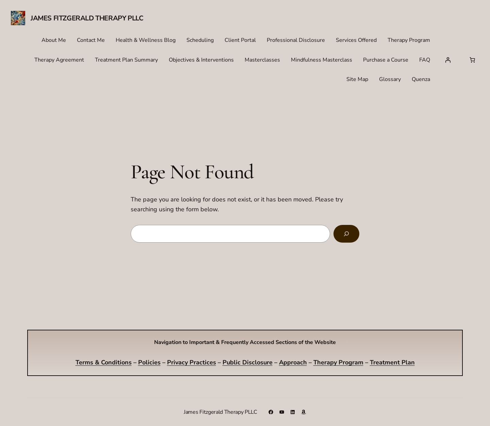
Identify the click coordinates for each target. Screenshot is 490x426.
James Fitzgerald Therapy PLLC (87, 18)
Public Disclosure (248, 362)
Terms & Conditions (104, 362)
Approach (293, 362)
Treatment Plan (392, 362)
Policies (149, 362)
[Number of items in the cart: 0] (472, 60)
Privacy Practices (191, 362)
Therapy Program (338, 362)
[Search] (346, 234)
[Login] (448, 60)
